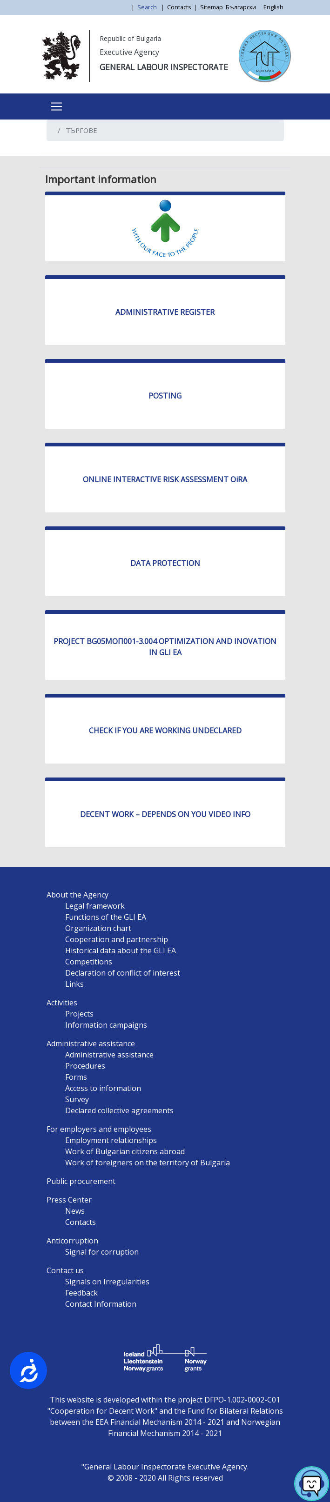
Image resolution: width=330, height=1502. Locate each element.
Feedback (81, 1293)
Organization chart (98, 928)
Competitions (88, 962)
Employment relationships (111, 1140)
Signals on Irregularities (107, 1281)
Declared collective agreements (119, 1110)
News (75, 1211)
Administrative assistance (91, 1043)
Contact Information (100, 1304)
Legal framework (95, 906)
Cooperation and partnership (116, 939)
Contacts (179, 7)
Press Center (69, 1200)
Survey (77, 1099)
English (273, 7)
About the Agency (77, 895)
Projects (79, 1014)
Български (241, 7)
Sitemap (211, 7)
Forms (76, 1077)
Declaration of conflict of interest (122, 973)
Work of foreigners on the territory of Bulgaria (147, 1162)
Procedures (85, 1066)
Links (74, 984)
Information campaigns (106, 1025)
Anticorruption (72, 1241)
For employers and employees (99, 1129)
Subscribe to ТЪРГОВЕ (57, 152)
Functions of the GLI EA (105, 917)
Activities (62, 1002)
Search (147, 7)
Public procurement (81, 1181)
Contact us (65, 1270)
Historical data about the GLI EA (120, 950)
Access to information (103, 1088)
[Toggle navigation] (56, 106)
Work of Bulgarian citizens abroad (125, 1151)
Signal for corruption (102, 1252)
